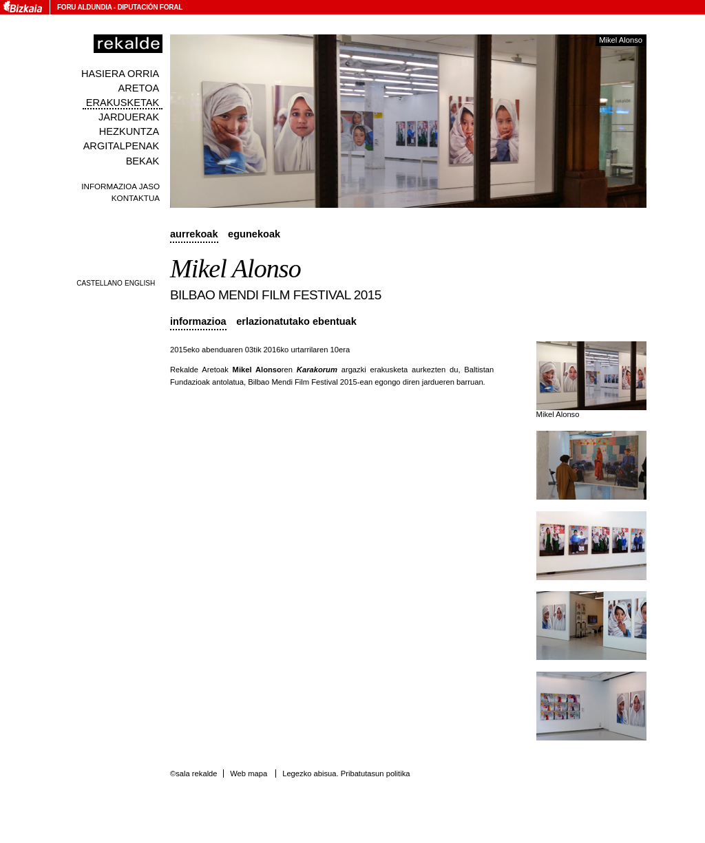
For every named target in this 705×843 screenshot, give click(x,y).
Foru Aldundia (84, 7)
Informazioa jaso (120, 186)
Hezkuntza (129, 131)
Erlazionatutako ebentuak (296, 321)
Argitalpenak (121, 145)
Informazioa (198, 321)
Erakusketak (122, 102)
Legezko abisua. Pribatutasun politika (346, 773)
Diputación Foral (149, 7)
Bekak (143, 161)
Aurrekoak (194, 233)
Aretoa (139, 88)
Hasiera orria (120, 73)
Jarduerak (128, 116)
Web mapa (248, 773)
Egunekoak (254, 233)
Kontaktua (136, 197)
